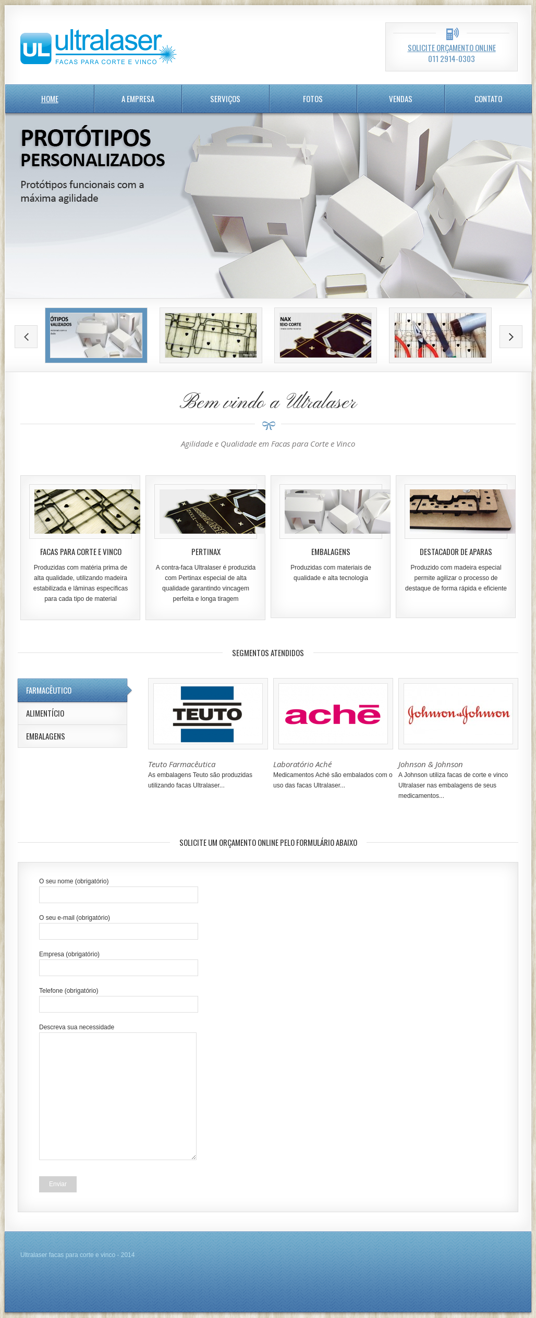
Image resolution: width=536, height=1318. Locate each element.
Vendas (400, 98)
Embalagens (45, 736)
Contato (488, 98)
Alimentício (45, 713)
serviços (225, 98)
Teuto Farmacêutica (181, 764)
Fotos (313, 98)
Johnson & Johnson (430, 764)
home (49, 98)
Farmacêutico (48, 690)
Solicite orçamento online (452, 47)
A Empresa (137, 98)
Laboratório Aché (302, 764)
